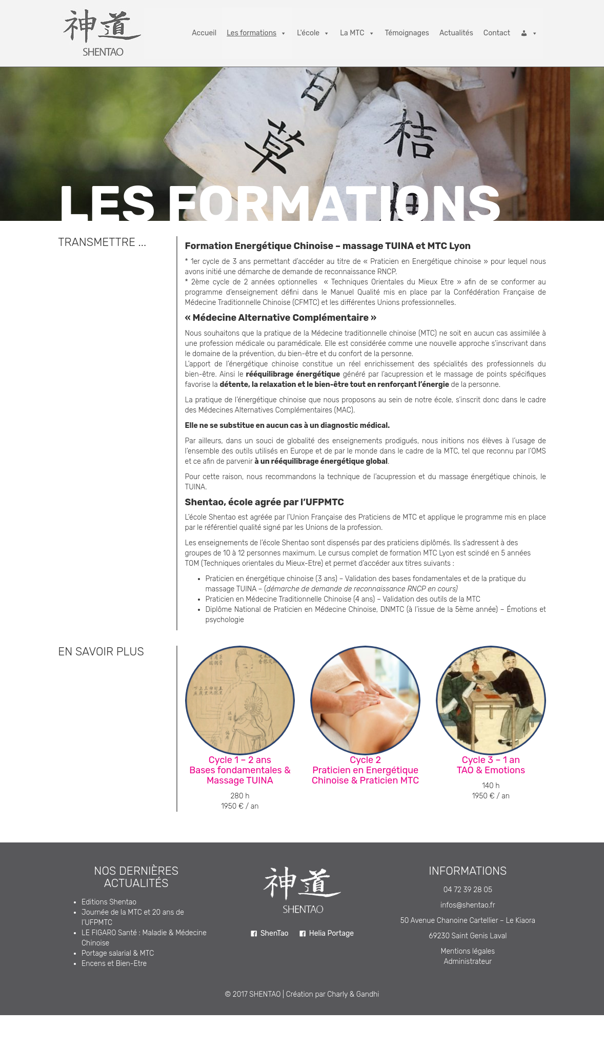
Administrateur (468, 961)
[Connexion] (529, 33)
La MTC (357, 33)
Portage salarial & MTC (118, 953)
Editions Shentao (109, 902)
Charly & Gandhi (353, 994)
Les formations (257, 33)
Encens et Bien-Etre (114, 963)
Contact (497, 33)
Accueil (204, 33)
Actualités (456, 33)
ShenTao (274, 933)
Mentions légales (468, 951)
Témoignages (407, 33)
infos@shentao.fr (467, 905)
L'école (313, 33)
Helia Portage (331, 933)
